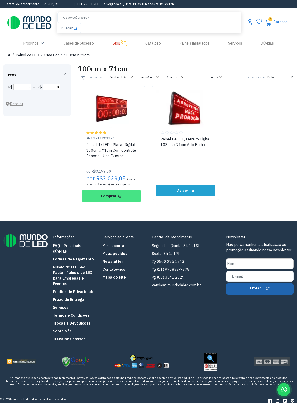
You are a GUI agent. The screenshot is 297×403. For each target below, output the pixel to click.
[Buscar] (140, 17)
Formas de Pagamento (73, 259)
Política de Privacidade (73, 291)
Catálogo (153, 43)
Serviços (235, 43)
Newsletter (113, 261)
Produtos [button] (34, 43)
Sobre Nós (62, 331)
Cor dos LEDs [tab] (121, 77)
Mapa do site (114, 277)
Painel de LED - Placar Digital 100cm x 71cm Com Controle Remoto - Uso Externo (111, 150)
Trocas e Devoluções (72, 323)
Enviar (260, 288)
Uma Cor (51, 55)
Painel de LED (27, 55)
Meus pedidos (115, 253)
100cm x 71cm (77, 55)
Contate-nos (114, 269)
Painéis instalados (194, 43)
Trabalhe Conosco (69, 339)
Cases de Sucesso (83, 43)
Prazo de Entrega (68, 299)
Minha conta (113, 245)
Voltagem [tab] (150, 77)
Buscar (69, 28)
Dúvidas (267, 43)
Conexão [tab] (176, 77)
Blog (119, 43)
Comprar (111, 196)
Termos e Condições (71, 315)
